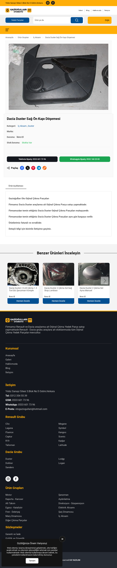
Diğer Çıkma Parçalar (16, 520)
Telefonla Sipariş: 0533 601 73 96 (32, 159)
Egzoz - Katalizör (13, 507)
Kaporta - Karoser (14, 499)
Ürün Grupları (23, 37)
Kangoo (62, 432)
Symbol (62, 428)
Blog (87, 10)
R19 (7, 440)
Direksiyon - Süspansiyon (71, 503)
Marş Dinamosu (13, 516)
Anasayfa (9, 37)
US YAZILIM (74, 560)
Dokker (9, 463)
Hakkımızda (97, 10)
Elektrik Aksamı (66, 507)
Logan (61, 463)
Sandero (9, 467)
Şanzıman (63, 494)
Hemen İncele (23, 301)
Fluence (9, 432)
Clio (7, 423)
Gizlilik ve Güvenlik (15, 538)
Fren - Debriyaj (12, 511)
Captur (8, 436)
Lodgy (61, 459)
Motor (8, 494)
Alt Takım (10, 503)
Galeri (81, 10)
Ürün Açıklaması (16, 186)
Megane (62, 423)
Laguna (9, 428)
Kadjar (61, 440)
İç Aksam (37, 37)
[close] (62, 539)
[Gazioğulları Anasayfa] (18, 10)
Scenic (61, 436)
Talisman (10, 445)
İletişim (107, 10)
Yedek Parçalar (17, 20)
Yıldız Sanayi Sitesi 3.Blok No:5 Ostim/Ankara (24, 3)
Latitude (62, 445)
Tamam (32, 561)
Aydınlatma (64, 499)
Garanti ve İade (13, 534)
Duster (31, 126)
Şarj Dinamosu (65, 511)
